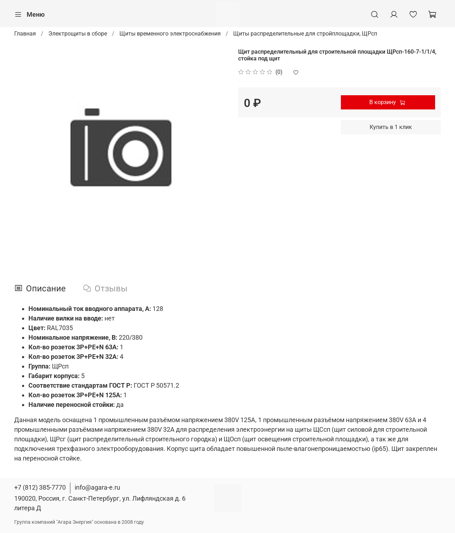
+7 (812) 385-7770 (40, 487)
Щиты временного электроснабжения (170, 33)
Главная (25, 33)
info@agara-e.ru (97, 487)
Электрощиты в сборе (77, 33)
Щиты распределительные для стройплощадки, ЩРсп (305, 33)
